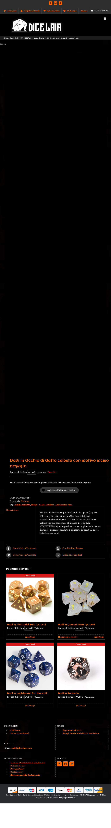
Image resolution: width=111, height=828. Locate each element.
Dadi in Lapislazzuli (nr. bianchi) (27, 693)
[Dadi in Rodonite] (81, 666)
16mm (17, 504)
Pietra (41, 504)
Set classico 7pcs (64, 504)
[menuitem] (84, 11)
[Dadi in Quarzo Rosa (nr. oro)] (81, 598)
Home (6, 38)
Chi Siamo (15, 730)
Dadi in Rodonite (68, 693)
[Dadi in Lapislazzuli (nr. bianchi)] (30, 666)
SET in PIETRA (26, 38)
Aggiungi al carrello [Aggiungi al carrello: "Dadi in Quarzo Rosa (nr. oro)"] (68, 637)
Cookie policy (16, 772)
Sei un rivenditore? (19, 733)
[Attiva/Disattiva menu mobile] (105, 18)
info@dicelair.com (21, 748)
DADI (17, 38)
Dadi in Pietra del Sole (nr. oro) (26, 624)
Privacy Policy (17, 769)
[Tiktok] (71, 763)
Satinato (50, 504)
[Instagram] (65, 763)
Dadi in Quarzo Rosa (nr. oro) (76, 624)
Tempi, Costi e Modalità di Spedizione (81, 733)
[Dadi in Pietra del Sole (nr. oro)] (30, 598)
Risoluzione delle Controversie (25, 775)
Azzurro (26, 504)
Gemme (35, 38)
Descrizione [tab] (12, 510)
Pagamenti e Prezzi (72, 730)
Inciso (34, 504)
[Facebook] (59, 763)
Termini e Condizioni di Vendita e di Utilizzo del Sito (27, 764)
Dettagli (31, 637)
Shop (12, 38)
